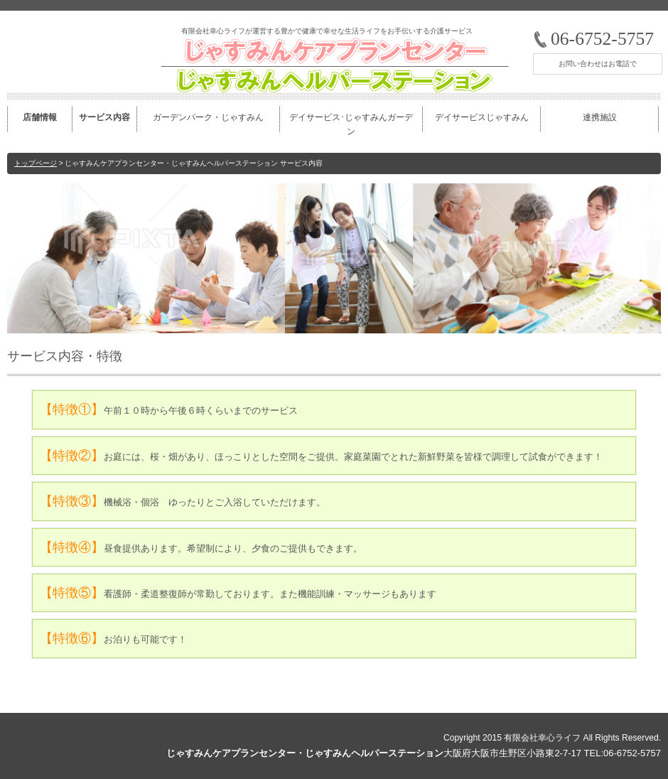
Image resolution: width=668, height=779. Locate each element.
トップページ (35, 163)
